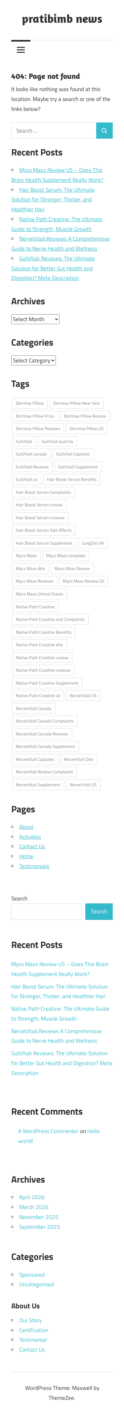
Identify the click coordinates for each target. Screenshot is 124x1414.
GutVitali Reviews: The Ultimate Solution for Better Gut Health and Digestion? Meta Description (53, 268)
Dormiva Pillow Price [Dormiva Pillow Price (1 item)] (35, 416)
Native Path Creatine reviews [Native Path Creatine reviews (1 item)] (43, 670)
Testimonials (34, 866)
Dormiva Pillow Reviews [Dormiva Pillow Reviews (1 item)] (38, 428)
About (26, 827)
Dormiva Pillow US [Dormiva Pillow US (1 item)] (86, 428)
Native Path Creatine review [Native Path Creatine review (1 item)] (42, 657)
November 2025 (39, 1217)
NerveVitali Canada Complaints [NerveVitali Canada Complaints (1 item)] (44, 721)
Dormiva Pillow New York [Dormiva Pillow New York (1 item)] (76, 403)
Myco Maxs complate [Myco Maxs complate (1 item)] (66, 555)
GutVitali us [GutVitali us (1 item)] (26, 479)
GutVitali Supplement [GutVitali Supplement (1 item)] (78, 466)
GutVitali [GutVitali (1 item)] (24, 441)
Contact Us (32, 846)
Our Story (30, 1320)
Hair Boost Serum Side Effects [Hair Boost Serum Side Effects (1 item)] (44, 530)
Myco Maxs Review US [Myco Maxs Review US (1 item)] (83, 581)
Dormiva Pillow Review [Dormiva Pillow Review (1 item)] (85, 416)
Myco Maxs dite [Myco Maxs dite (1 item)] (30, 568)
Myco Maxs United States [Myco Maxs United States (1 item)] (39, 593)
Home (26, 856)
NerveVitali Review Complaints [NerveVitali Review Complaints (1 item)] (44, 771)
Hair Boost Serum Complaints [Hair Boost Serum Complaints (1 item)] (43, 492)
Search (19, 898)
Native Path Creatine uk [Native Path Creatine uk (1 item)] (38, 695)
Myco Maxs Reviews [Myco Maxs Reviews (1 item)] (34, 581)
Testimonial (33, 1339)
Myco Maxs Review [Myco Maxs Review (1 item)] (72, 568)
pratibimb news (62, 18)
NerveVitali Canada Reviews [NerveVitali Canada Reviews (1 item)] (42, 733)
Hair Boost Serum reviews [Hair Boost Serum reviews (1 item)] (40, 517)
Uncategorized (36, 1284)
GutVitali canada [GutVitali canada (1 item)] (31, 454)
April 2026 (32, 1197)
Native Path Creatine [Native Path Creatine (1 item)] (35, 606)
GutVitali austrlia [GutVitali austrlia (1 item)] (57, 441)
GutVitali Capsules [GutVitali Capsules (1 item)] (73, 454)
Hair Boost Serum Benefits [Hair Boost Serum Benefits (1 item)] (72, 479)
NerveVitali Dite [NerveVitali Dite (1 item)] (78, 759)
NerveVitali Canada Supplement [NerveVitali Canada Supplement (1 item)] (45, 746)
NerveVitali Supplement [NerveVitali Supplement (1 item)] (38, 784)
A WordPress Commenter (48, 1131)
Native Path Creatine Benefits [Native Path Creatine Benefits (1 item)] (43, 632)
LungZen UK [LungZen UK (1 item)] (93, 543)
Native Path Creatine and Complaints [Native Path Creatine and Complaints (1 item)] (50, 619)
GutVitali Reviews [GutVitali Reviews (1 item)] (32, 466)
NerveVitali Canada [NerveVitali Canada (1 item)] (34, 708)
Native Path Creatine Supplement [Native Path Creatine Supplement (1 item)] (47, 683)
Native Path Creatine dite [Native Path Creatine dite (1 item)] (39, 644)
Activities (30, 836)
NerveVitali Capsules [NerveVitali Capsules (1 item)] (35, 759)
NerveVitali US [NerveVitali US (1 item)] (83, 784)
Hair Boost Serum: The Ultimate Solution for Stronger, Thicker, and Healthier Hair (53, 199)
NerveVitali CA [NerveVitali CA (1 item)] (83, 695)
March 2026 (34, 1207)
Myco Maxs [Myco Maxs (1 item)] (26, 555)
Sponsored (32, 1274)
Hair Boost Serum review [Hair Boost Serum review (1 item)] (39, 504)
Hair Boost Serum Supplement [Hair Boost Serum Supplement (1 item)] (44, 543)
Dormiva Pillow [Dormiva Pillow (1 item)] (30, 403)
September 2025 (39, 1227)
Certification (33, 1330)
